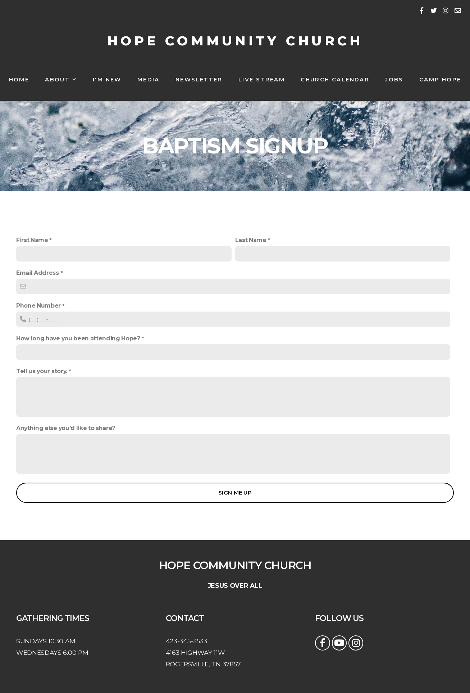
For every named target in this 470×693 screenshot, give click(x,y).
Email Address (37, 272)
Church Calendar (335, 79)
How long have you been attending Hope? (78, 338)
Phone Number (38, 305)
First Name (32, 240)
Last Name (250, 240)
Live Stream (261, 79)
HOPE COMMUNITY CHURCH (235, 41)
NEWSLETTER (199, 79)
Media (148, 79)
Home (19, 79)
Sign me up (235, 492)
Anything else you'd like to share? (65, 428)
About (61, 79)
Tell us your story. (41, 371)
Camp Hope (440, 79)
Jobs (394, 79)
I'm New (107, 79)
